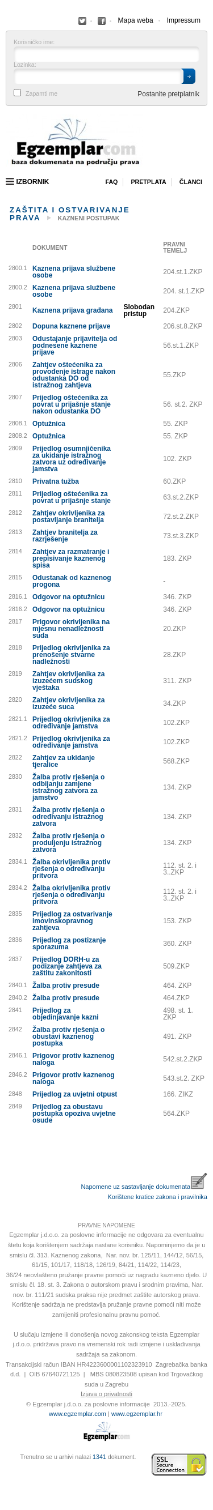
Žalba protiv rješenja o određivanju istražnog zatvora (68, 816)
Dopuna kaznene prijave (71, 326)
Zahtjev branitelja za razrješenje (65, 535)
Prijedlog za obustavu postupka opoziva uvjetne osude (74, 1113)
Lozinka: (25, 65)
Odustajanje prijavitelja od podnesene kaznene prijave (74, 345)
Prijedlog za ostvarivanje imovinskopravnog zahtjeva (72, 921)
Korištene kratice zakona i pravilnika (157, 1196)
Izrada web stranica (8, 1465)
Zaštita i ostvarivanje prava (70, 213)
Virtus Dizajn (8, 1470)
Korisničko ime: (34, 42)
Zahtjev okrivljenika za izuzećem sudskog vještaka (68, 681)
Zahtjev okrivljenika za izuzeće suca (68, 703)
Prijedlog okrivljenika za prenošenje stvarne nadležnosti (71, 655)
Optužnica (48, 424)
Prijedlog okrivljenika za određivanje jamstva (71, 722)
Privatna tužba (55, 481)
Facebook (82, 21)
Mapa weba (135, 20)
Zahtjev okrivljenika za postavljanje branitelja (68, 516)
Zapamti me (41, 94)
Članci (190, 181)
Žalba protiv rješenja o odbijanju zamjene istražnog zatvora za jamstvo (68, 787)
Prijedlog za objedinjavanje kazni (65, 1013)
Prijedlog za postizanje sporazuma (69, 943)
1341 (99, 1456)
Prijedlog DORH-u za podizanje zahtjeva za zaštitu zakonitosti (67, 966)
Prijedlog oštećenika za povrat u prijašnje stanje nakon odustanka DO (71, 404)
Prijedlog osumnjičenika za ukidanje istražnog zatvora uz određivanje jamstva (71, 459)
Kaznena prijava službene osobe (73, 272)
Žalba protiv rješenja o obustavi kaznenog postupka (68, 1036)
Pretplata (148, 181)
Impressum (184, 20)
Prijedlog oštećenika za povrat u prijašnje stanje (71, 497)
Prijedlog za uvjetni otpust (74, 1094)
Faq (111, 181)
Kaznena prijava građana (72, 310)
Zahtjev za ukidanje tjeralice (63, 761)
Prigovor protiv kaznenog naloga (73, 1059)
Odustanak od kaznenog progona (71, 581)
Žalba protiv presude (65, 985)
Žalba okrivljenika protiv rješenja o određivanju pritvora (71, 869)
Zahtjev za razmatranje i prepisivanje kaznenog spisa (70, 558)
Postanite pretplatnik (168, 94)
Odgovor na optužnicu (68, 597)
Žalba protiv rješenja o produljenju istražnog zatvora (68, 843)
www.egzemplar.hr (136, 1413)
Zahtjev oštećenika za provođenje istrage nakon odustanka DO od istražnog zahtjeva (73, 375)
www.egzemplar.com (77, 1413)
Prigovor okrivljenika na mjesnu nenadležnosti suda (71, 628)
